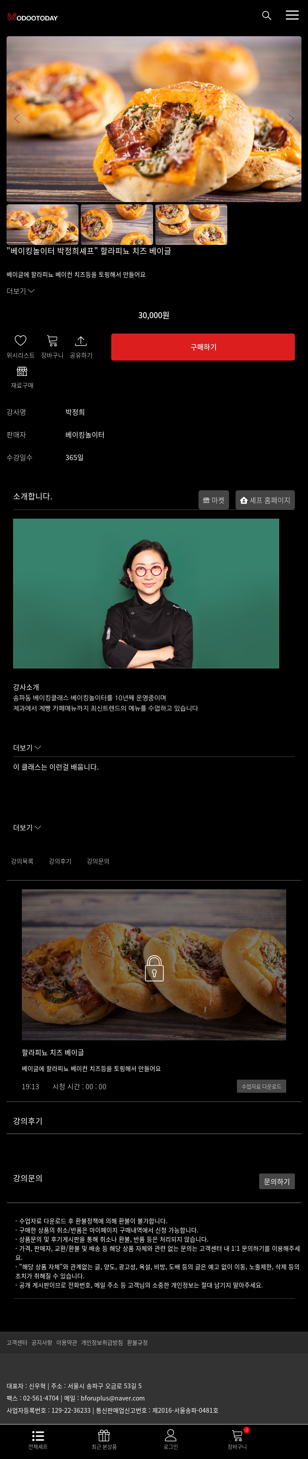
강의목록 (22, 861)
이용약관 (66, 1342)
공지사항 (41, 1342)
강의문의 (98, 861)
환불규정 (137, 1342)
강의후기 (60, 861)
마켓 (214, 500)
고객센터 (17, 1342)
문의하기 (277, 1181)
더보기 (21, 291)
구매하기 (204, 346)
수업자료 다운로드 (261, 1087)
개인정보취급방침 (102, 1342)
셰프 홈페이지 (265, 500)
